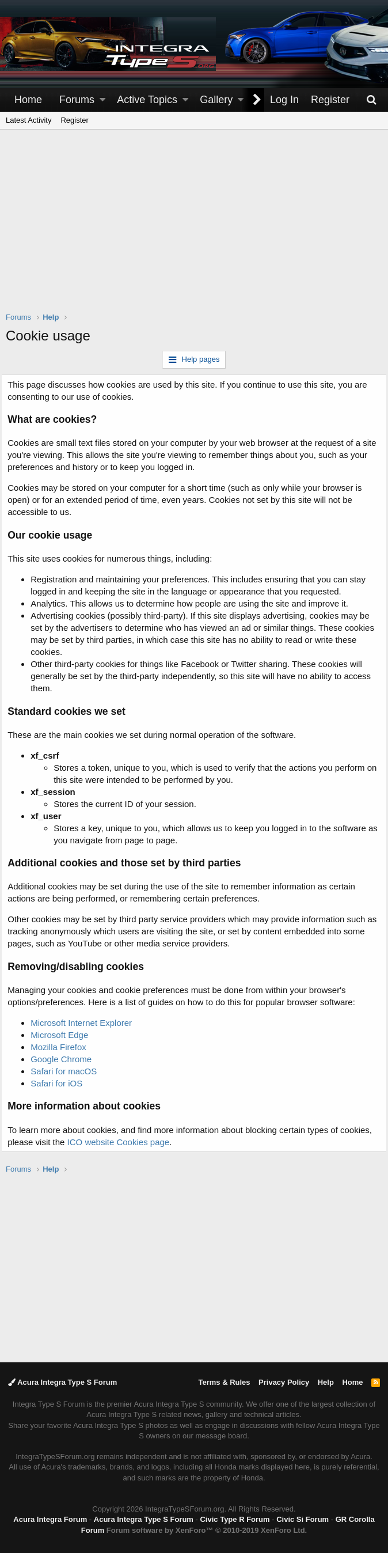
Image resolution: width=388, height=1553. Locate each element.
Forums (76, 99)
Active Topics (147, 99)
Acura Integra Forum (50, 1519)
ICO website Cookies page (157, 1142)
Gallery (216, 99)
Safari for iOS (61, 1083)
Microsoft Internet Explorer (85, 1023)
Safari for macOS (68, 1071)
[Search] (371, 100)
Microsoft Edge (64, 1035)
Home (28, 99)
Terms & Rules (224, 1382)
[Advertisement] (197, 228)
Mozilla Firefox (63, 1047)
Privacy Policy (283, 1382)
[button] (102, 100)
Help (326, 1382)
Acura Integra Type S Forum (62, 1382)
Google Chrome (65, 1059)
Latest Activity (28, 120)
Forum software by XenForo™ (206, 1530)
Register (74, 120)
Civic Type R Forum (234, 1519)
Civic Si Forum (302, 1519)
